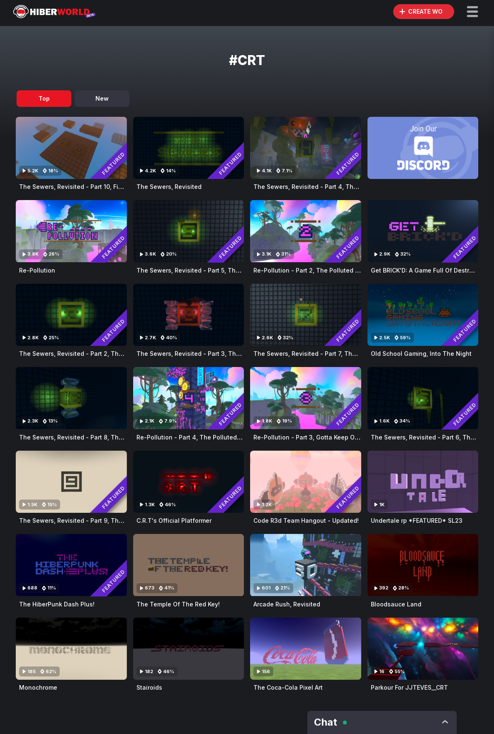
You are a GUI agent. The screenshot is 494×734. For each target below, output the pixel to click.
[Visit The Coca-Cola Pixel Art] (305, 649)
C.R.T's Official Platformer (174, 520)
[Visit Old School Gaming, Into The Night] (423, 315)
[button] (472, 11)
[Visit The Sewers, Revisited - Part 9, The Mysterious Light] (71, 482)
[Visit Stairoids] (188, 649)
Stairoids (149, 687)
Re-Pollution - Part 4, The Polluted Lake (194, 437)
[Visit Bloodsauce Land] (423, 565)
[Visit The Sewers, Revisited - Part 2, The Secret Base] (71, 315)
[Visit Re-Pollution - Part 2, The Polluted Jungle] (305, 231)
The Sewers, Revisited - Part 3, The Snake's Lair (206, 353)
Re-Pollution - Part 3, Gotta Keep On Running (318, 437)
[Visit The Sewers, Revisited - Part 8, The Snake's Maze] (71, 398)
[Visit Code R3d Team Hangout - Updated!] (305, 482)
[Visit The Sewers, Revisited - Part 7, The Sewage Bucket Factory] (305, 315)
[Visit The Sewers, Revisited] (188, 148)
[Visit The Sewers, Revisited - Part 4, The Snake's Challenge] (305, 148)
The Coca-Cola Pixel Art (288, 687)
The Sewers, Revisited (169, 186)
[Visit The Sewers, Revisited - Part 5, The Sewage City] (188, 231)
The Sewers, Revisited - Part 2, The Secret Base (89, 353)
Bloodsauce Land (396, 604)
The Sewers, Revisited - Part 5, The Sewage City (206, 270)
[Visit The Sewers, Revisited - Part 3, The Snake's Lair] (188, 315)
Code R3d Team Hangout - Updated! (306, 520)
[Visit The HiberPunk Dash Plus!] (71, 565)
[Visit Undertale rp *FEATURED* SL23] (423, 482)
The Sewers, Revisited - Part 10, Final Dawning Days (95, 186)
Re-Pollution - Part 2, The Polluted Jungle (314, 270)
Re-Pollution (37, 270)
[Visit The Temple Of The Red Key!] (188, 565)
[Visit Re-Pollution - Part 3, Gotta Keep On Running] (305, 398)
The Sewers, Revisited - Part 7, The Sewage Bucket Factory (339, 353)
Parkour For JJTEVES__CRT (409, 687)
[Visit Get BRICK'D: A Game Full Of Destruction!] (423, 231)
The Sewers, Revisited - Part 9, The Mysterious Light (96, 520)
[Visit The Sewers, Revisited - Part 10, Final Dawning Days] (71, 148)
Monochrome (38, 687)
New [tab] (102, 98)
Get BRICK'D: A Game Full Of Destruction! (430, 270)
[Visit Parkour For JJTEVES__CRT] (423, 649)
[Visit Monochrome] (71, 649)
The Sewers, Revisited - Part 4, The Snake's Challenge (333, 186)
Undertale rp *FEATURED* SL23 (416, 520)
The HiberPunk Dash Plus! (57, 604)
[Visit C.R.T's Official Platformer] (188, 482)
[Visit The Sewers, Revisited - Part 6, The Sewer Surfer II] (423, 398)
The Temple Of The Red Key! (178, 604)
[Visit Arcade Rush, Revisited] (305, 565)
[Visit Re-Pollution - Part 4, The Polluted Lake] (188, 398)
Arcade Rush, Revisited (286, 604)
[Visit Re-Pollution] (71, 231)
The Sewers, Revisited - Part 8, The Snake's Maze (92, 437)
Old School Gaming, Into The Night (421, 353)
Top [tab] (44, 98)
